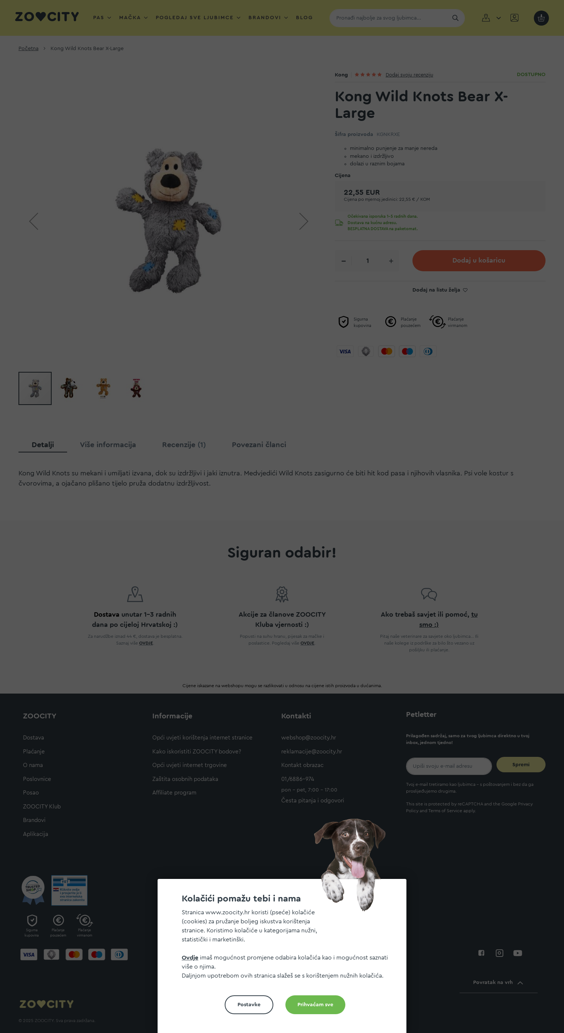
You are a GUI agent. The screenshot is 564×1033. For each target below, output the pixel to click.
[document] (285, 959)
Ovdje (190, 958)
